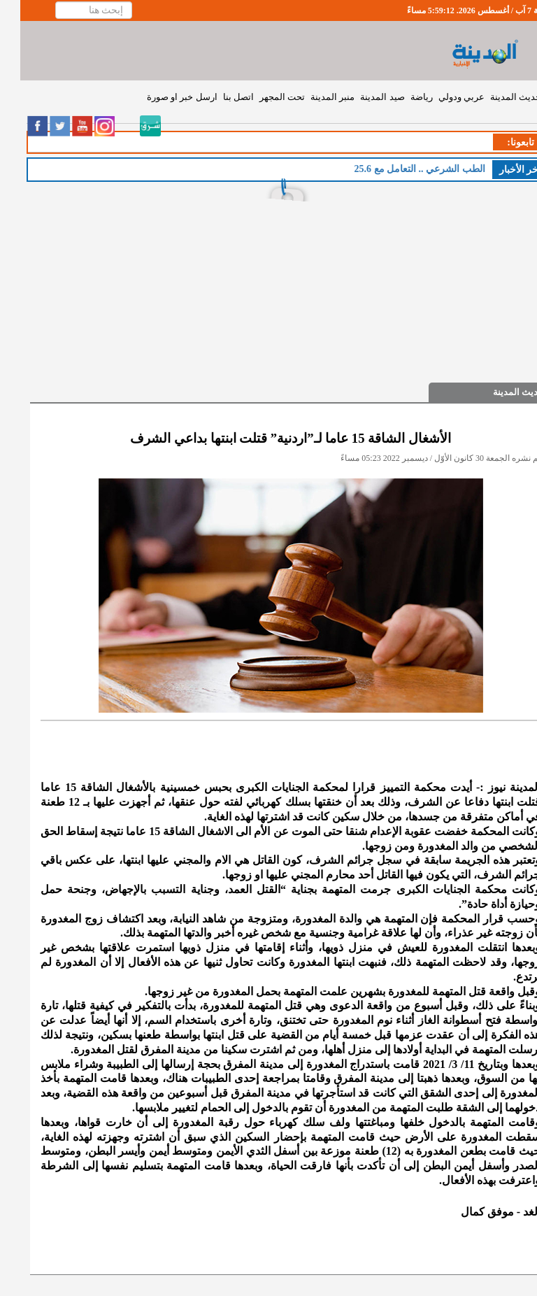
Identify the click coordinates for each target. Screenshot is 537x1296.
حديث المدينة (495, 97)
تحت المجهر (262, 97)
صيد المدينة (362, 97)
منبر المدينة (312, 97)
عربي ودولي (441, 97)
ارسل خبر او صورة (162, 97)
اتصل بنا (218, 97)
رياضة (401, 97)
